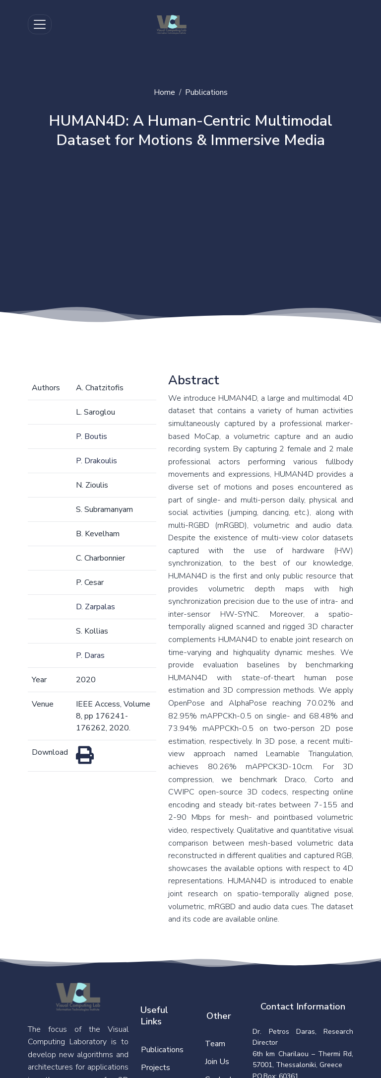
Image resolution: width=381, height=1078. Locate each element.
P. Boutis (91, 436)
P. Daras (90, 655)
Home (164, 92)
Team (215, 1043)
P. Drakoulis (96, 460)
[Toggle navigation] (40, 24)
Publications (206, 92)
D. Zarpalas (95, 606)
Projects (155, 1067)
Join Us (217, 1061)
